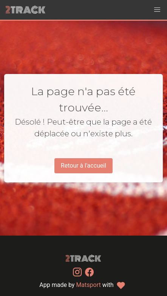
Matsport (88, 284)
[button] (157, 10)
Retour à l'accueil (83, 165)
